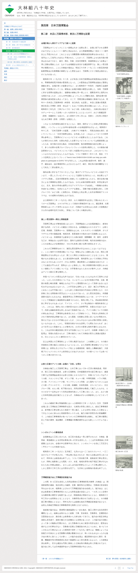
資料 (5, 71)
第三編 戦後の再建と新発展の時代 (16, 35)
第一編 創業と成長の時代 (13, 29)
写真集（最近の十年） (11, 68)
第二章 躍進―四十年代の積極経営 (18, 45)
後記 (5, 77)
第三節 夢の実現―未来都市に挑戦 (19, 62)
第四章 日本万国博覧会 (14, 51)
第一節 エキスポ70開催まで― (18, 54)
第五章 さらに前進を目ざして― (17, 65)
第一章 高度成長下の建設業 (16, 42)
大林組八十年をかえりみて (13, 26)
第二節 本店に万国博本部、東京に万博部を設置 (19, 58)
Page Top (130, 568)
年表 (5, 74)
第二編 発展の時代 (11, 32)
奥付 (5, 80)
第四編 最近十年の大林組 (13, 38)
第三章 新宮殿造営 (13, 48)
